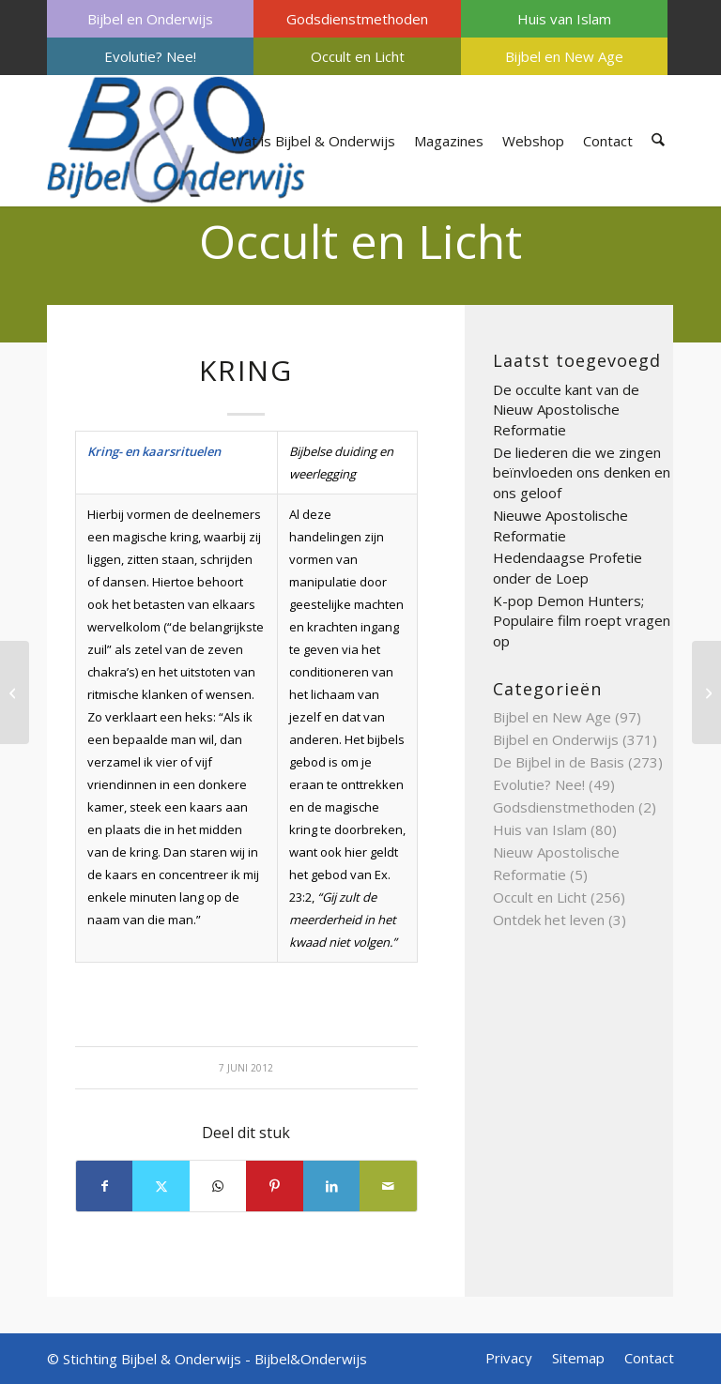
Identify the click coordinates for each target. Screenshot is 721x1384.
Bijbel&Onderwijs (310, 1358)
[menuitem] (150, 19)
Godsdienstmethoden (357, 18)
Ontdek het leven (549, 919)
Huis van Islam (564, 18)
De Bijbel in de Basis (558, 762)
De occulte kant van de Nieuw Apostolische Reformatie (566, 409)
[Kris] (706, 692)
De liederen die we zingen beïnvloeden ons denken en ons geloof (581, 472)
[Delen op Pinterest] (274, 1186)
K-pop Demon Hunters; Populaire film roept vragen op (581, 620)
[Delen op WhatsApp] (218, 1186)
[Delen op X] (160, 1186)
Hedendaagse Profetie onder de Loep (567, 567)
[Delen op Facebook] (104, 1186)
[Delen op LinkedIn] (331, 1186)
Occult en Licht (358, 56)
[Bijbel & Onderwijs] (176, 140)
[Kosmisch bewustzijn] (14, 692)
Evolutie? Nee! (150, 56)
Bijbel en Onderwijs (150, 18)
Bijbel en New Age (564, 56)
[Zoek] (658, 140)
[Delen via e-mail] (388, 1186)
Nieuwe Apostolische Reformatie (560, 525)
